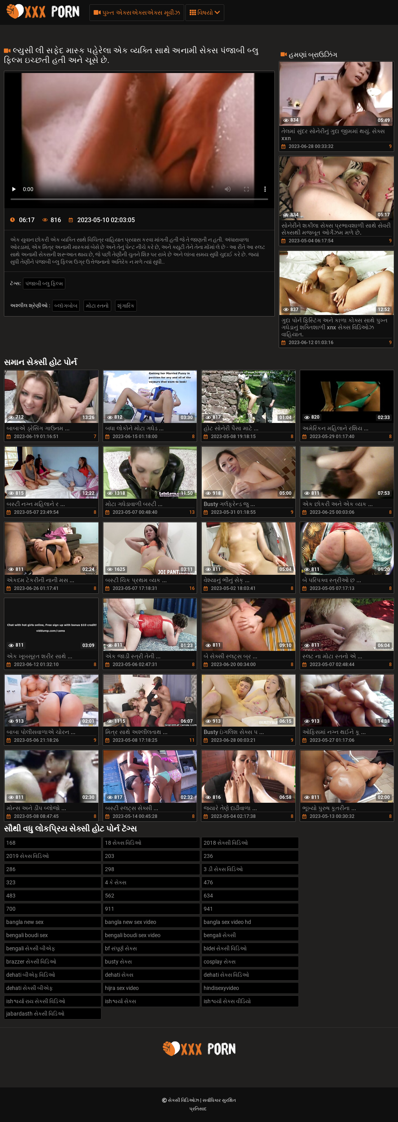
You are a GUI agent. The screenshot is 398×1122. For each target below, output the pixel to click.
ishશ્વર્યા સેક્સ (120, 1001)
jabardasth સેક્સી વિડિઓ (35, 1014)
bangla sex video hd (227, 922)
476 (208, 882)
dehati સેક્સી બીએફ (29, 988)
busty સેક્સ (118, 961)
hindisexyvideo (221, 988)
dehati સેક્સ (119, 975)
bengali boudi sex (27, 935)
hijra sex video (122, 988)
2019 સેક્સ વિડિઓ (27, 856)
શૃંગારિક (125, 306)
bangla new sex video (130, 922)
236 (208, 856)
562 (109, 895)
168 (11, 843)
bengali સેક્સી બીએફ (30, 948)
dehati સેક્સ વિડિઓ (226, 975)
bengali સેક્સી (220, 935)
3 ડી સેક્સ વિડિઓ (223, 869)
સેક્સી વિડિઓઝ (184, 1100)
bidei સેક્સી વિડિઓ (225, 948)
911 (109, 909)
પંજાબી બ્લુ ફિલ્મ (44, 283)
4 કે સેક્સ (115, 882)
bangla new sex (25, 922)
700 (11, 909)
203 (109, 856)
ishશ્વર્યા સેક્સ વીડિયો (227, 1001)
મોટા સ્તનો (97, 306)
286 (11, 869)
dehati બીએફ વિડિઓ (30, 975)
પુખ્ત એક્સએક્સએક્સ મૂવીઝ (137, 13)
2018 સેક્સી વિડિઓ (226, 843)
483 (11, 895)
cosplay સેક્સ (220, 961)
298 (109, 869)
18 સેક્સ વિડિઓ (123, 843)
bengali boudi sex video (133, 935)
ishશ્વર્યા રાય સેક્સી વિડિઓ (35, 1001)
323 (11, 882)
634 (208, 895)
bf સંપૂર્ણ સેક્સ (121, 948)
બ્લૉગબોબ (65, 306)
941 (208, 909)
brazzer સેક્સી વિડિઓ (31, 961)
